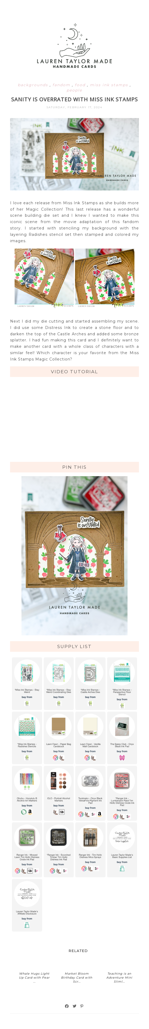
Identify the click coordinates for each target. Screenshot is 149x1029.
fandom (62, 85)
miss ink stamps (110, 85)
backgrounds (34, 85)
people (74, 90)
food (81, 85)
